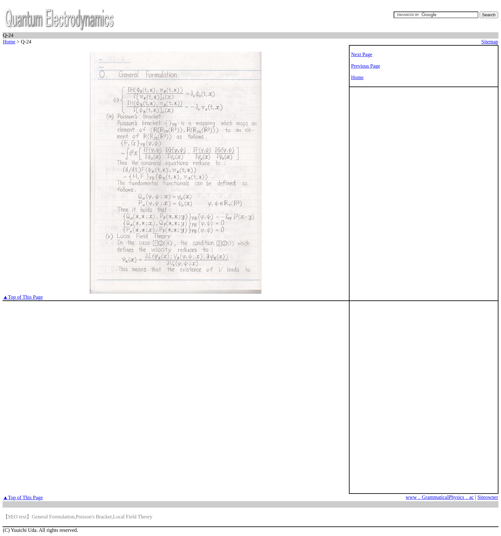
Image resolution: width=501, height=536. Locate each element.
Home (9, 41)
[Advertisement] (375, 190)
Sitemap (490, 41)
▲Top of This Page (23, 297)
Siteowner (487, 497)
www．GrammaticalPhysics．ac (440, 497)
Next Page (361, 54)
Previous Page (365, 66)
